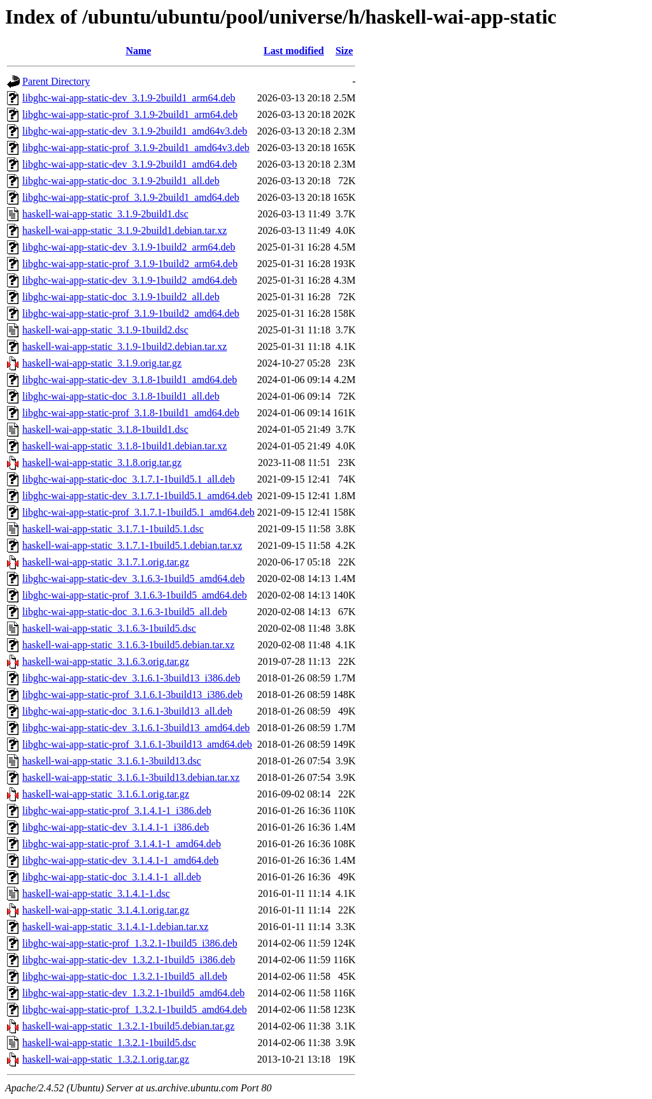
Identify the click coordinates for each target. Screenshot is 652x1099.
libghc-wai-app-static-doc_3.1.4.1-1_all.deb (111, 876)
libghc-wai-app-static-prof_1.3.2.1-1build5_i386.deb (129, 943)
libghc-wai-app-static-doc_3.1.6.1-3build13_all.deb (127, 711)
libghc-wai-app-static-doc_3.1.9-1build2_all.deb (121, 296)
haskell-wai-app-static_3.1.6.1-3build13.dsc (111, 760)
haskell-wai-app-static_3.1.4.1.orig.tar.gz (105, 910)
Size (344, 50)
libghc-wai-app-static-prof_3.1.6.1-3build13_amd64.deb (137, 744)
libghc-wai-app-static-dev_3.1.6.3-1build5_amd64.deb (133, 578)
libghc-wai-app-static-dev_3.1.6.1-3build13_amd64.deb (136, 727)
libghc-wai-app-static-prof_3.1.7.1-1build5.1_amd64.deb (138, 512)
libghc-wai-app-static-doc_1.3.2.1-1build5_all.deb (124, 976)
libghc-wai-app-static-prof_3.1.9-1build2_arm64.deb (129, 263)
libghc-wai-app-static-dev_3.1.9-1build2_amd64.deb (129, 280)
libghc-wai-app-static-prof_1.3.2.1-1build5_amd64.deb (134, 1009)
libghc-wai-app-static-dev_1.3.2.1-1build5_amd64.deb (133, 992)
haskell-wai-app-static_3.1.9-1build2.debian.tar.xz (124, 346)
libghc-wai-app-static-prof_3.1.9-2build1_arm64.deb (129, 114)
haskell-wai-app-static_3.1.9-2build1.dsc (105, 213)
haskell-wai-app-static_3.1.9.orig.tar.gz (101, 363)
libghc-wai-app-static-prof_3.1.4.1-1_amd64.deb (121, 843)
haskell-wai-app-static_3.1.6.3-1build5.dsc (109, 628)
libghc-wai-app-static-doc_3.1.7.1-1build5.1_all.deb (128, 479)
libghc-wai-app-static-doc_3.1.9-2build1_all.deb (121, 180)
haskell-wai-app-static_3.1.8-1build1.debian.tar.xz (124, 445)
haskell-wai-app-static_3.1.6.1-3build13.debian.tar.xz (130, 777)
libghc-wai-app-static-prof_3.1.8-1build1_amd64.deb (130, 412)
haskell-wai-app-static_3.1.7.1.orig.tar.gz (105, 562)
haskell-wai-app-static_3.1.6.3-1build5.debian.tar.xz (128, 644)
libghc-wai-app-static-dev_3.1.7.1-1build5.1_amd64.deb (137, 495)
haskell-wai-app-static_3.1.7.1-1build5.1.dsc (113, 528)
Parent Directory (56, 81)
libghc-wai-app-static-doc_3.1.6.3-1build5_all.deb (124, 611)
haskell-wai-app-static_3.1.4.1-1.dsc (96, 893)
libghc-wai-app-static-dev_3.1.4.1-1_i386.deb (115, 827)
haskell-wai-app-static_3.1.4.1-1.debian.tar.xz (115, 926)
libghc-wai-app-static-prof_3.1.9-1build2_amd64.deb (130, 313)
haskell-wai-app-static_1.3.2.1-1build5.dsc (109, 1042)
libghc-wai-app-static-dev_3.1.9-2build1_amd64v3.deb (134, 131)
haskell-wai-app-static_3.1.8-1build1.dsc (105, 429)
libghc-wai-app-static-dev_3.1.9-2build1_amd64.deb (129, 164)
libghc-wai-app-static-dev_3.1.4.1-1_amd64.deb (120, 860)
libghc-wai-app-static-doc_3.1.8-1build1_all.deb (121, 396)
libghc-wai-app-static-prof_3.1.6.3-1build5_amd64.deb (134, 595)
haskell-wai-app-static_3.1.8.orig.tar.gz (101, 462)
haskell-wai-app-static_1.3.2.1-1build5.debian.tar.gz (128, 1026)
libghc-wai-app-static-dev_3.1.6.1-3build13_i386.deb (131, 678)
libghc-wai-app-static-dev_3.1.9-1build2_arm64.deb (129, 247)
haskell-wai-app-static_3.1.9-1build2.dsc (105, 329)
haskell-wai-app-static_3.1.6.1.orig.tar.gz (105, 794)
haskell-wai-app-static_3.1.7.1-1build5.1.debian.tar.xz (132, 545)
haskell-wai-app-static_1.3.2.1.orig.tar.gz (105, 1059)
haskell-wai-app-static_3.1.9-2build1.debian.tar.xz (124, 230)
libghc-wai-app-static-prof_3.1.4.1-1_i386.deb (116, 810)
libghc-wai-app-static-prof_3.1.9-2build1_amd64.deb (130, 197)
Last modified (294, 50)
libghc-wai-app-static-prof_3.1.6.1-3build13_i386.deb (132, 694)
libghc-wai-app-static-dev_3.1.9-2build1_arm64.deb (129, 97)
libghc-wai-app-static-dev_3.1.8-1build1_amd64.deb (129, 379)
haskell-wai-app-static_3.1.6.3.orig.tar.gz (105, 661)
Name (138, 50)
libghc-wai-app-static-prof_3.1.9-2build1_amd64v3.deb (136, 147)
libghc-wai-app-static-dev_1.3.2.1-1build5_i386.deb (128, 959)
